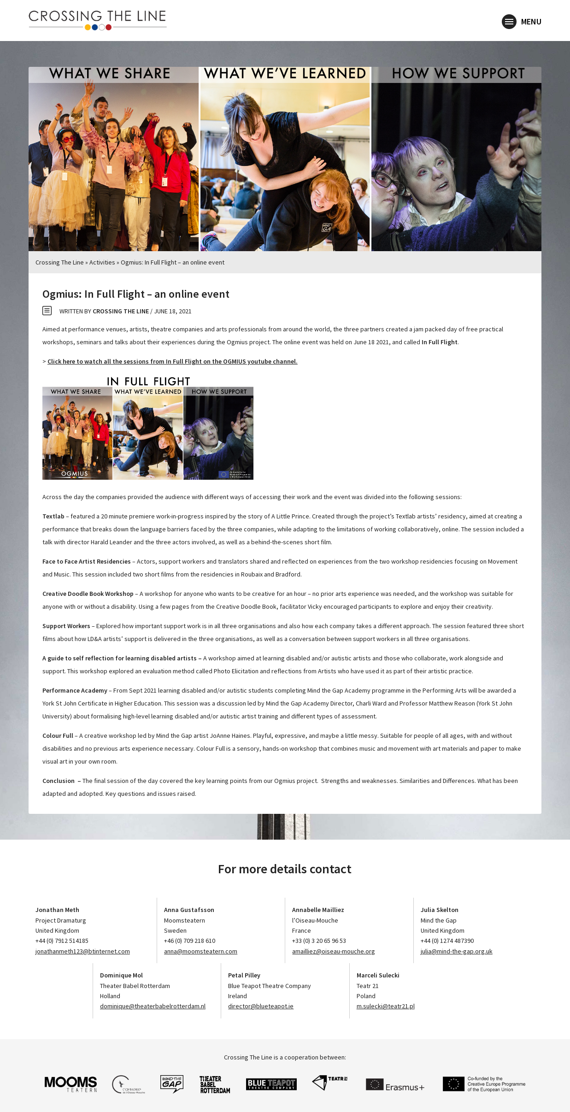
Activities (102, 262)
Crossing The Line (59, 262)
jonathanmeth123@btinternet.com (82, 951)
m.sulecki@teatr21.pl (386, 1006)
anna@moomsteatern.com (200, 951)
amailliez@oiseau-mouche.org (333, 951)
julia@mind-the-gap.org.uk (457, 951)
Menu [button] (521, 22)
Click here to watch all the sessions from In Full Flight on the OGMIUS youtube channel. (172, 361)
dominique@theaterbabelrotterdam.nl (153, 1006)
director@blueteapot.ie (261, 1006)
